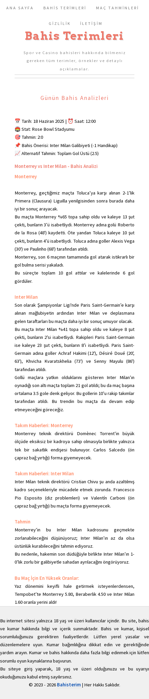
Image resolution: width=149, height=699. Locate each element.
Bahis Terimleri (74, 35)
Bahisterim (69, 685)
